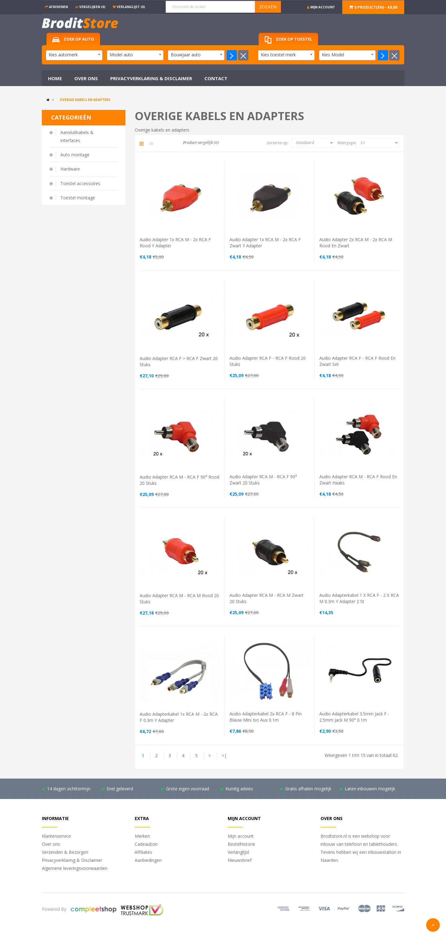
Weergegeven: (348, 143)
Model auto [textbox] (121, 55)
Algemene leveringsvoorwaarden (74, 868)
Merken (142, 836)
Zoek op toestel (288, 40)
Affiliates (143, 852)
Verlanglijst (238, 852)
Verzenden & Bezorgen (65, 852)
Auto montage (75, 155)
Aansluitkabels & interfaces (77, 136)
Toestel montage (77, 198)
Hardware (70, 169)
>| (224, 755)
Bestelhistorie (241, 844)
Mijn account (241, 836)
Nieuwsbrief (239, 860)
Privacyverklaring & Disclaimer (72, 860)
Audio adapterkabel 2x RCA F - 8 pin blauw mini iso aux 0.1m (266, 717)
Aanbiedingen (148, 860)
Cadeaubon (146, 844)
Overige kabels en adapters (85, 100)
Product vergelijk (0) (201, 143)
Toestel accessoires (80, 183)
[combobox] (74, 55)
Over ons (51, 844)
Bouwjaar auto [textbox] (186, 55)
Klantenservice (56, 836)
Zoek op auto (73, 39)
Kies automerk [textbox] (63, 55)
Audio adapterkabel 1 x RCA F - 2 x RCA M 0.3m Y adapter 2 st (359, 598)
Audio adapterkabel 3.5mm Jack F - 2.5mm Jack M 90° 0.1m (354, 717)
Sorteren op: (277, 143)
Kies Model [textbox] (333, 55)
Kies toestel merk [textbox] (278, 55)
